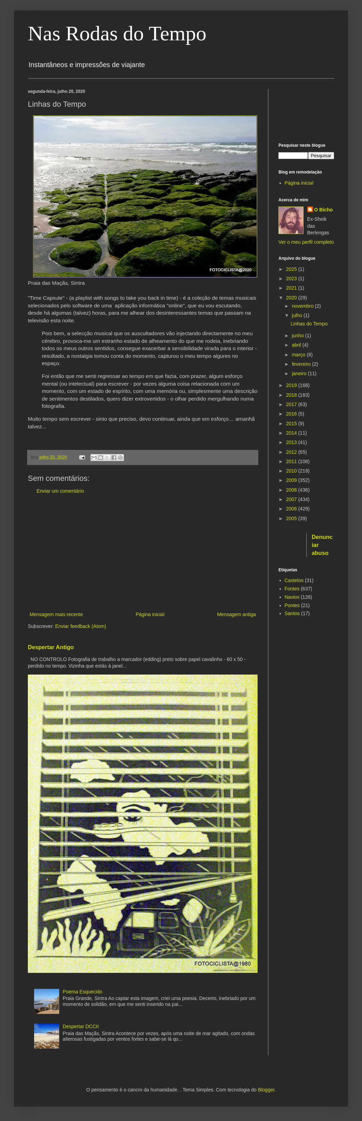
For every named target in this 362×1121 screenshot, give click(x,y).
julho (297, 315)
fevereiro (302, 364)
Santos (292, 613)
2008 (292, 490)
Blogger (266, 1089)
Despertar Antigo (51, 647)
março (299, 354)
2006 (292, 508)
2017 (292, 404)
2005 (292, 518)
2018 (292, 395)
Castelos (294, 580)
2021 (292, 288)
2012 (292, 452)
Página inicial (150, 614)
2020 (292, 297)
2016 (292, 414)
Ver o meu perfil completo (306, 242)
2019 (292, 385)
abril (297, 345)
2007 (292, 499)
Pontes (292, 605)
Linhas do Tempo (309, 323)
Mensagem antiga (236, 614)
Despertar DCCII (81, 1026)
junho (298, 335)
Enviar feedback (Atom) (80, 626)
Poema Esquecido (82, 991)
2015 (292, 423)
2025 (292, 269)
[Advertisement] (143, 553)
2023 (292, 278)
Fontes (292, 588)
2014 (292, 433)
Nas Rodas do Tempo (117, 33)
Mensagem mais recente (56, 614)
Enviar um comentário (60, 491)
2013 (292, 442)
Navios (292, 597)
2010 (292, 471)
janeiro (300, 373)
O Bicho (323, 209)
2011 (292, 461)
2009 (292, 480)
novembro (303, 306)
